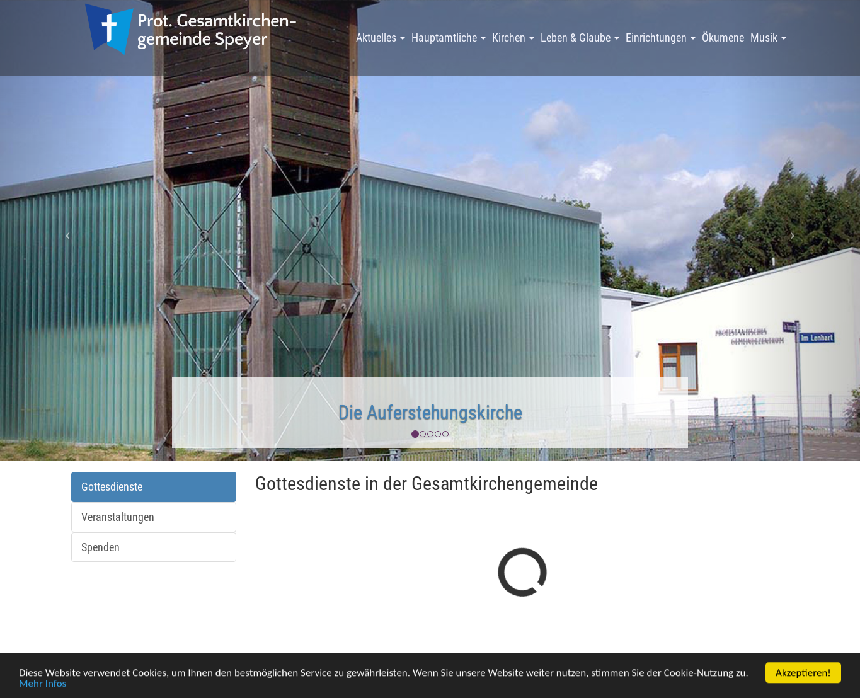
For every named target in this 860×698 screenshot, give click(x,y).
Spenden (100, 547)
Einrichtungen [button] (661, 37)
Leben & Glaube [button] (580, 37)
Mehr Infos (42, 687)
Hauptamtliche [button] (448, 37)
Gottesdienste (111, 486)
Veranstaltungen (117, 517)
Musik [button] (768, 37)
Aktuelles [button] (380, 37)
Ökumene (723, 37)
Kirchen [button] (513, 37)
